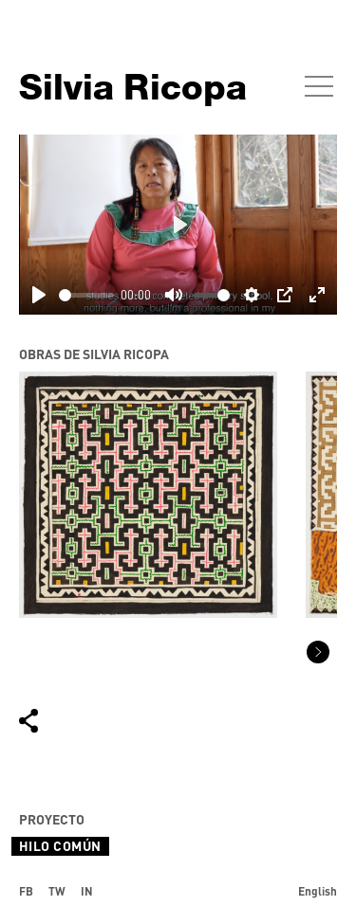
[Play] (39, 295)
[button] (318, 652)
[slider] (86, 295)
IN (87, 890)
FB (26, 890)
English (317, 890)
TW (57, 890)
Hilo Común (60, 846)
